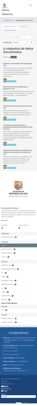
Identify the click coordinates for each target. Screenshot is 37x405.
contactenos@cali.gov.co (16, 365)
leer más (4, 220)
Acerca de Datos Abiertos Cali (10, 379)
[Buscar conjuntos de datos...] (17, 37)
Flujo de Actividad (10, 30)
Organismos (8, 20)
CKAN (4, 391)
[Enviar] (32, 36)
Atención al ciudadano (10, 351)
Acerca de (23, 26)
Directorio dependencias (11, 354)
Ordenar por (7, 42)
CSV (5, 79)
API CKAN (4, 381)
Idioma (3, 394)
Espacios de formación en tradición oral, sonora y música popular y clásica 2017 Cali (17, 152)
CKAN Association (7, 384)
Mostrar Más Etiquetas (9, 303)
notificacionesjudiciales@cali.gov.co (15, 370)
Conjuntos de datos (10, 26)
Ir (31, 42)
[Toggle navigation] (30, 5)
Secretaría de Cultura (24, 20)
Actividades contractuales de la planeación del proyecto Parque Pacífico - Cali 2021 (18, 127)
